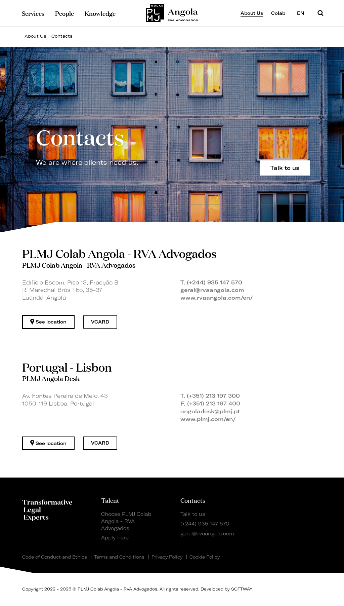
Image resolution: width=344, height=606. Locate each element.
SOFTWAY (241, 589)
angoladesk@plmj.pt (210, 411)
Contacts (62, 36)
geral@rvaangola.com (212, 290)
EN (303, 13)
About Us (35, 36)
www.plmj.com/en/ (208, 419)
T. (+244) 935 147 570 (211, 282)
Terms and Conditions (119, 557)
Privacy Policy (167, 557)
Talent (110, 500)
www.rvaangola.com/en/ (216, 297)
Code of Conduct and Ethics (54, 557)
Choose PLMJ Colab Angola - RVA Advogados (126, 521)
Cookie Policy (204, 557)
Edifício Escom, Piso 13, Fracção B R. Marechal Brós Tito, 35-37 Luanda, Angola (70, 290)
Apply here (115, 538)
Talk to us (192, 514)
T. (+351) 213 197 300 (210, 395)
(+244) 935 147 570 (204, 524)
